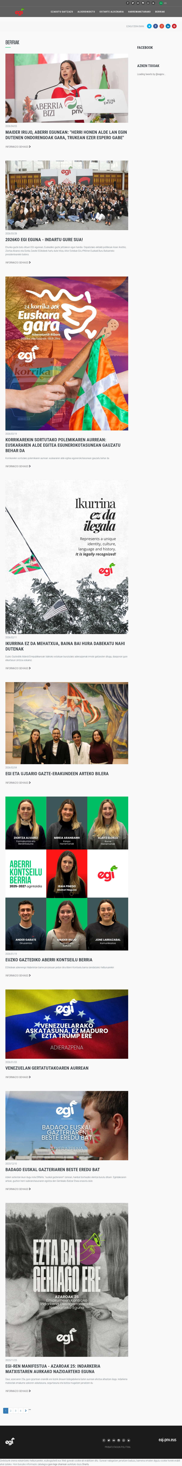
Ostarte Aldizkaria (111, 11)
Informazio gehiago (18, 146)
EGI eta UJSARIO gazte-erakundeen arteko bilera (57, 773)
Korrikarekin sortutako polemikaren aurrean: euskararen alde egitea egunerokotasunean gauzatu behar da (63, 445)
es (165, 3)
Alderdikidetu (86, 11)
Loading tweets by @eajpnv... (151, 74)
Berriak (160, 11)
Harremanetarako (139, 11)
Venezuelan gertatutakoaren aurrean (47, 1068)
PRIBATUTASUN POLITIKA (117, 1447)
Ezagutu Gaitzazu (62, 11)
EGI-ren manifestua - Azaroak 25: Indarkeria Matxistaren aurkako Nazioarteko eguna (52, 1368)
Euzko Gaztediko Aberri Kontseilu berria (48, 959)
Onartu (85, 1464)
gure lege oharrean (57, 1464)
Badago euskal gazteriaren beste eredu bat (52, 1169)
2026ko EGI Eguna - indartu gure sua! (44, 239)
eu (161, 3)
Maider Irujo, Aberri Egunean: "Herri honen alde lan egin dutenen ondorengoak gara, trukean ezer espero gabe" (66, 135)
